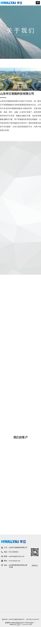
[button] (38, 2)
